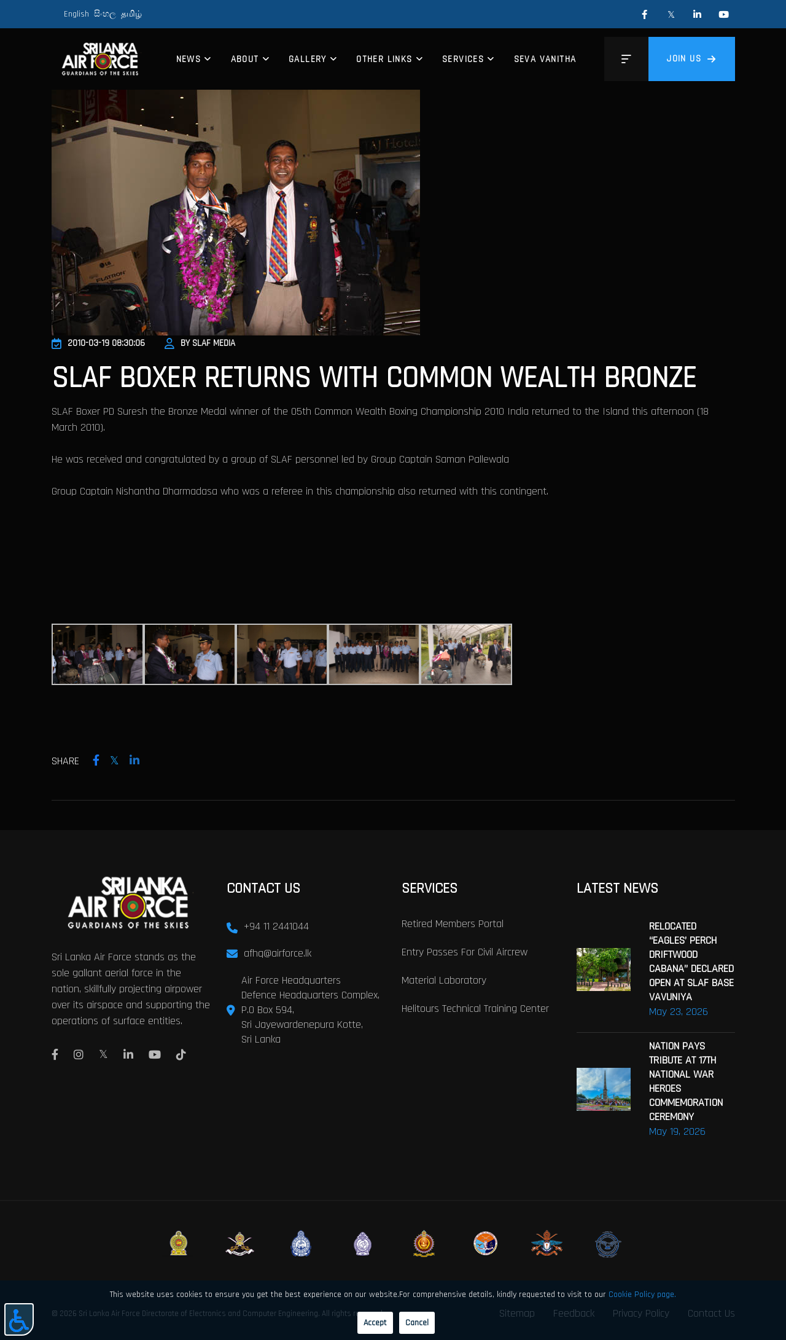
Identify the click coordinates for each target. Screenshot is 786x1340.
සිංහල (105, 14)
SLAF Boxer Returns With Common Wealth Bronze (374, 378)
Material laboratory (444, 980)
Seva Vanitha (545, 59)
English (76, 14)
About (245, 59)
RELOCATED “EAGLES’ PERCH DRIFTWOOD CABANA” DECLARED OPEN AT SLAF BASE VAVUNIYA (691, 961)
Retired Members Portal (453, 924)
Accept (375, 1322)
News (188, 59)
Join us (691, 59)
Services (463, 59)
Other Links (384, 59)
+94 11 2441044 (276, 926)
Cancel (417, 1322)
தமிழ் (131, 14)
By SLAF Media (200, 343)
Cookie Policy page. (642, 1294)
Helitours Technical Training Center (475, 1008)
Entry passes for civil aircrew (464, 952)
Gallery (308, 59)
